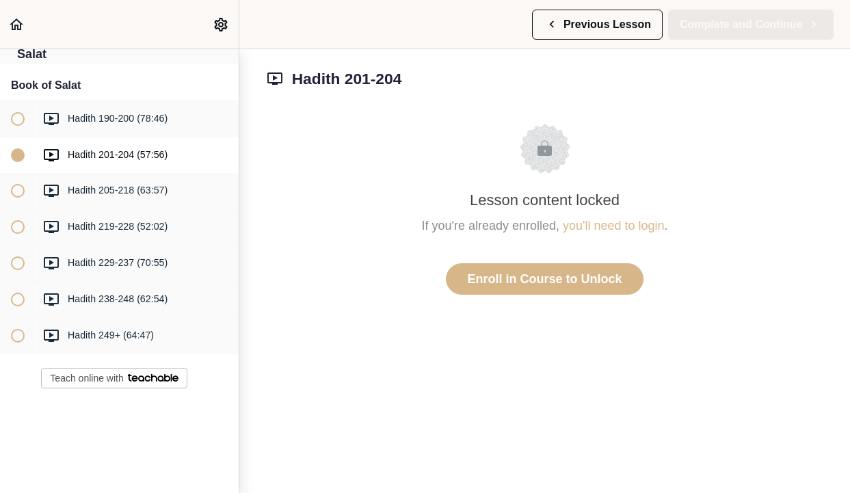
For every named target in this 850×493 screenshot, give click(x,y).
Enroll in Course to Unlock (544, 279)
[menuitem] (221, 24)
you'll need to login (614, 225)
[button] (17, 24)
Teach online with (114, 378)
